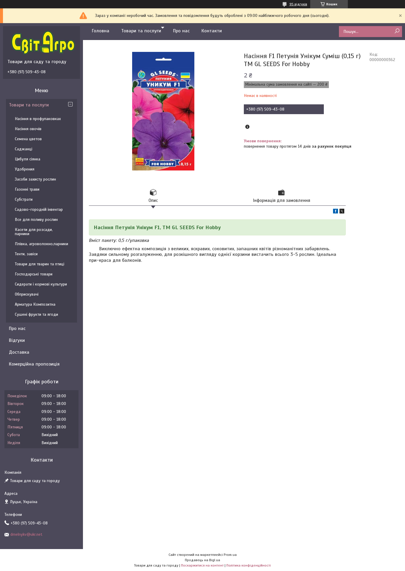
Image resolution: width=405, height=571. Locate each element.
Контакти (211, 31)
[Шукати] (397, 31)
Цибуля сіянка (27, 159)
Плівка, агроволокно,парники (41, 243)
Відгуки (17, 340)
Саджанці (23, 148)
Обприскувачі (27, 294)
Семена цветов (28, 138)
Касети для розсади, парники (34, 231)
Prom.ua (230, 555)
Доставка (19, 352)
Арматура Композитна (35, 304)
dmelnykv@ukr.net (26, 534)
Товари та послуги (141, 31)
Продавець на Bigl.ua (202, 560)
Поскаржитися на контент (202, 565)
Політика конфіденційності (248, 565)
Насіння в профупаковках (38, 118)
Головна (100, 31)
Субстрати (24, 199)
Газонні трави (27, 189)
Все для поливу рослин (36, 219)
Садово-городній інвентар (39, 209)
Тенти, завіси (26, 253)
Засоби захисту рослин (35, 179)
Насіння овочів (28, 128)
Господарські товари (33, 274)
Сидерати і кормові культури (41, 284)
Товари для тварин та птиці (39, 264)
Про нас (181, 31)
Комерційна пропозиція (34, 364)
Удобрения (24, 169)
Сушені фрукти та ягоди (36, 314)
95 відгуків (298, 4)
